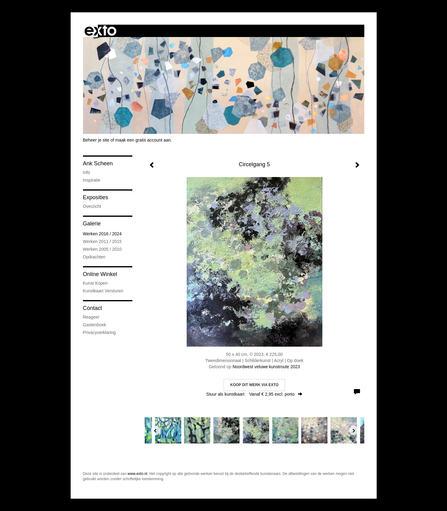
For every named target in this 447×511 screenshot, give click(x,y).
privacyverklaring (99, 332)
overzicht (92, 206)
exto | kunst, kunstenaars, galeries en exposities (100, 31)
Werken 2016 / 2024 (102, 233)
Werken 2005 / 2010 (102, 249)
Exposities (95, 197)
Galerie (92, 223)
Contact (92, 308)
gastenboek (94, 324)
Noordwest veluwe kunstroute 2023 (266, 366)
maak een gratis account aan (143, 140)
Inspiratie (92, 180)
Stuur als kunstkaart (254, 394)
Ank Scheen (98, 163)
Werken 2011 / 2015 (102, 241)
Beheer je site (96, 140)
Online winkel (100, 274)
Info (86, 172)
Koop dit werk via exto (254, 385)
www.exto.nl (137, 474)
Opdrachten (94, 256)
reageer (91, 317)
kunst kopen (95, 283)
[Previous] (155, 430)
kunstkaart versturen (103, 290)
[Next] (353, 430)
